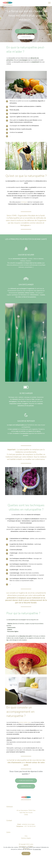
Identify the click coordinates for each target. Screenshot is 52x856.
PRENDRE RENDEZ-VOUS (26, 31)
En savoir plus (37, 852)
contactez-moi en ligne (28, 824)
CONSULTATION (26, 36)
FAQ (26, 836)
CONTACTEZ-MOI (26, 786)
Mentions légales (26, 838)
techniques (24, 202)
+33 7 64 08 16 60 (30, 826)
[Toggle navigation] (49, 2)
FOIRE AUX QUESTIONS (26, 780)
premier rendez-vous (24, 722)
